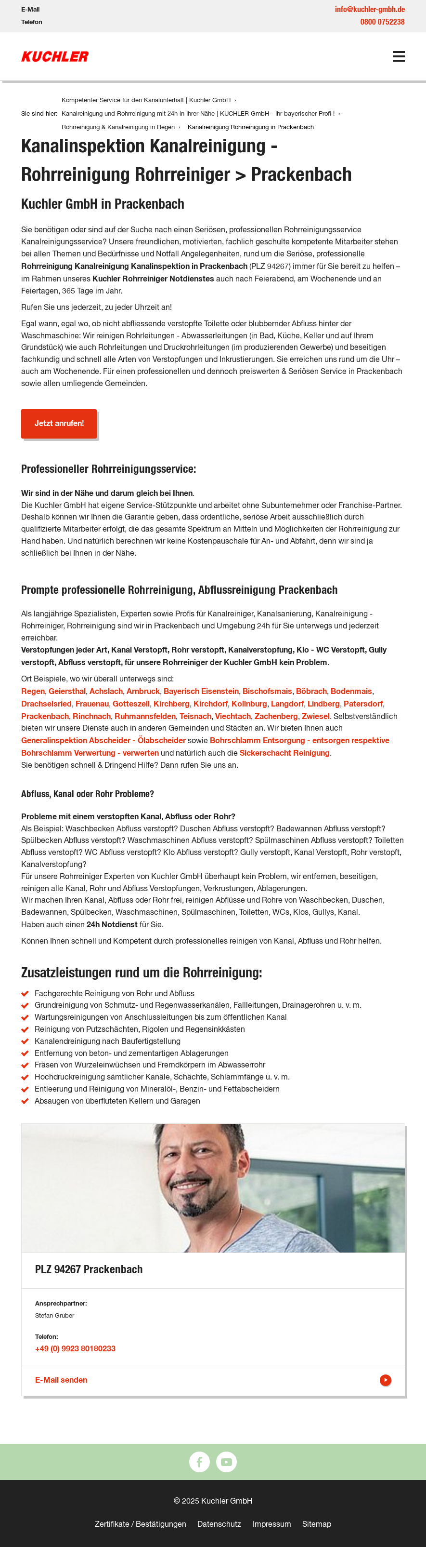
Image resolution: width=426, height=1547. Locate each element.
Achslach (106, 691)
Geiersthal (67, 691)
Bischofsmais (267, 691)
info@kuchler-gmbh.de (370, 9)
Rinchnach (92, 716)
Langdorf (287, 704)
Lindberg (324, 704)
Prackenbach (45, 716)
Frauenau (92, 704)
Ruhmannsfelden (145, 716)
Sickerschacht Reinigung (285, 753)
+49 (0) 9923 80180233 (75, 1349)
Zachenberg (276, 716)
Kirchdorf (211, 704)
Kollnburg (249, 704)
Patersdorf (363, 704)
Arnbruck (143, 691)
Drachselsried (46, 704)
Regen (33, 691)
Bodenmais (351, 691)
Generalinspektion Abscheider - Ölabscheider (103, 741)
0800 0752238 (383, 22)
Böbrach (311, 691)
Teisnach (195, 716)
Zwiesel (316, 716)
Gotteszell (131, 704)
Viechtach (233, 716)
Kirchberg (172, 704)
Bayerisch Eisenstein (201, 691)
